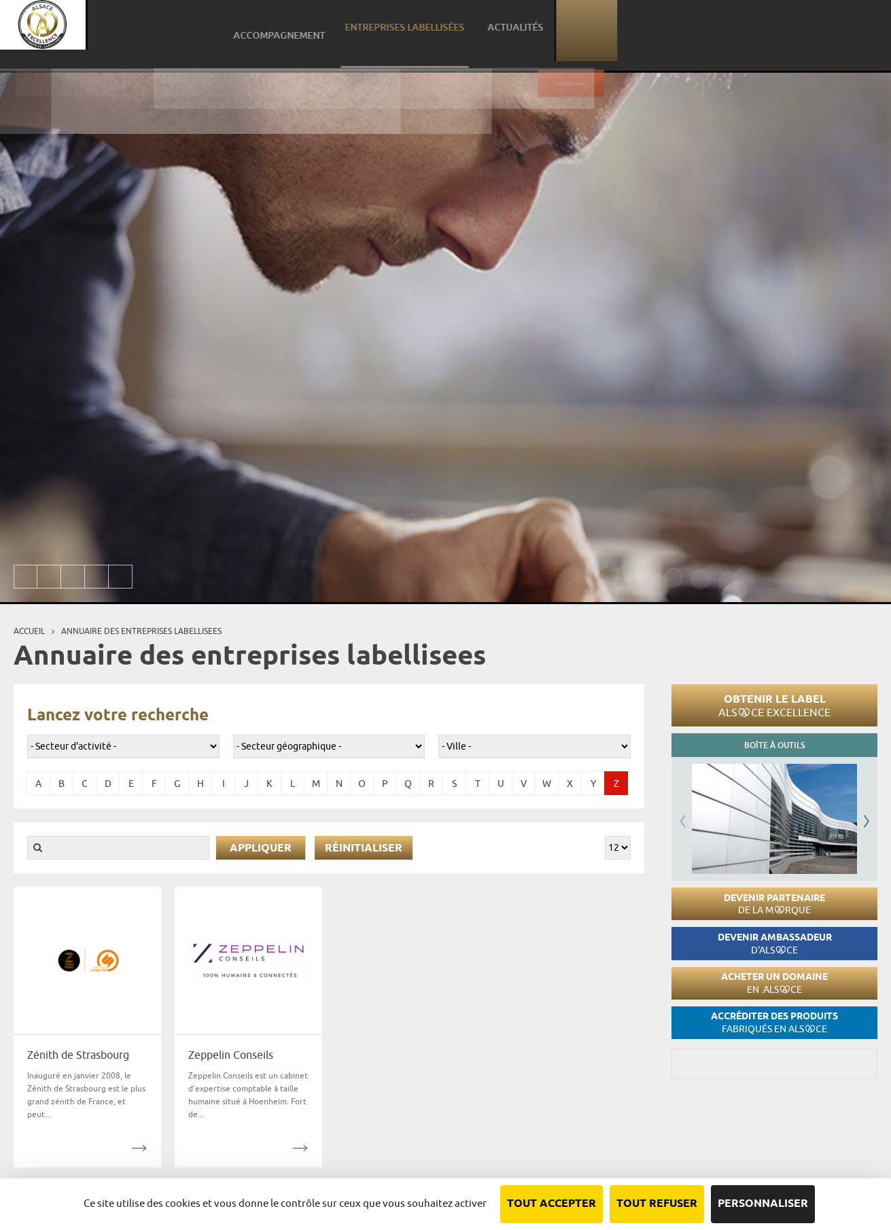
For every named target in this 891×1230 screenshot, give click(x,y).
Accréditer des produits (774, 1022)
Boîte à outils (774, 745)
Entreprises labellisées (685, 30)
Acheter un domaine (774, 983)
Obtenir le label (774, 705)
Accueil (29, 631)
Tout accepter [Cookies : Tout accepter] (551, 1204)
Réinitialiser (363, 848)
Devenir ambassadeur (775, 943)
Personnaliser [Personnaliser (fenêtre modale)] (763, 1204)
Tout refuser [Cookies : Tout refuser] (656, 1204)
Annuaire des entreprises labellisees (141, 631)
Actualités (786, 30)
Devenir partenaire (774, 904)
